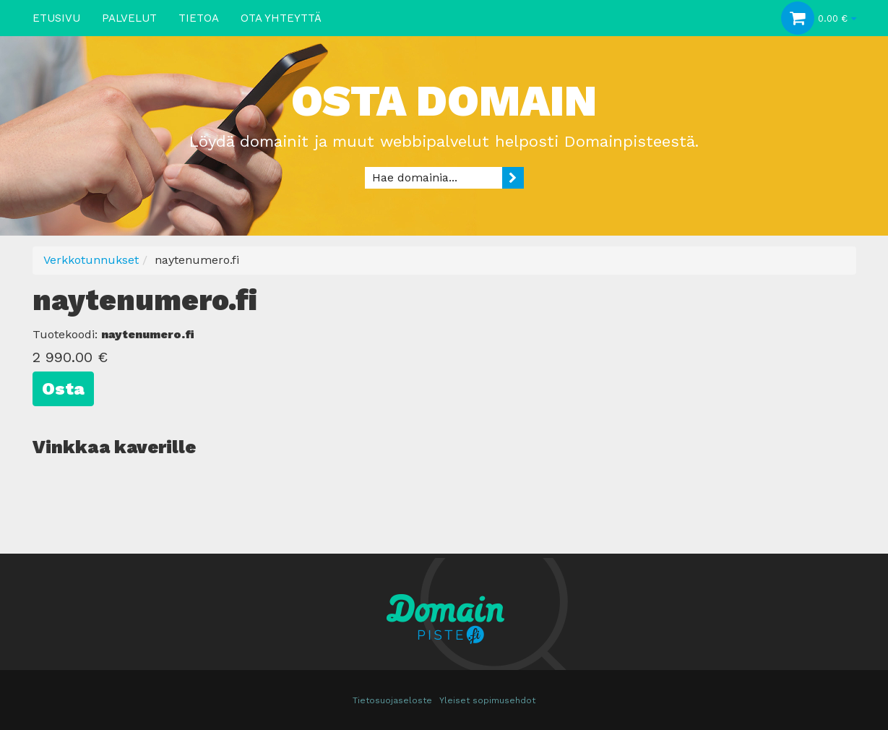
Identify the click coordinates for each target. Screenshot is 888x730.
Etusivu (56, 18)
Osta (63, 389)
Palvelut (129, 18)
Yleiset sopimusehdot (487, 700)
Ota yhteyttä (281, 18)
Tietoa (198, 18)
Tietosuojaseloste (392, 700)
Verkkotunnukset (91, 260)
